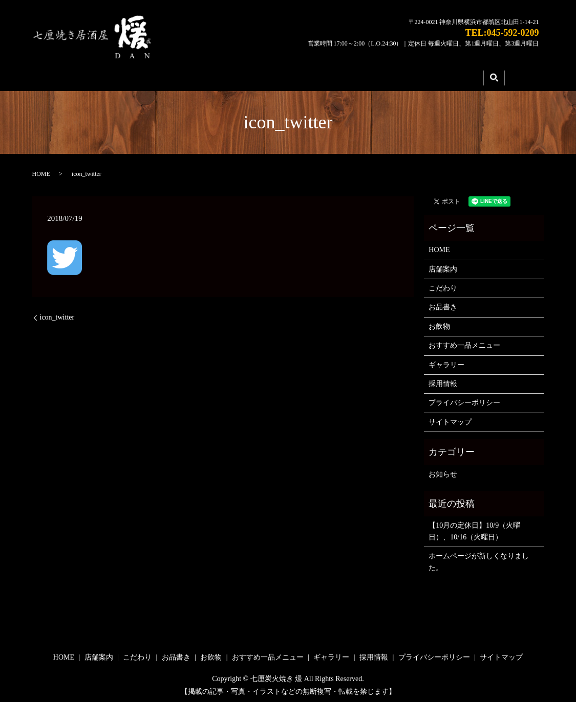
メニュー (312, 76)
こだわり (243, 76)
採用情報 (449, 76)
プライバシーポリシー (464, 399)
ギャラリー (380, 76)
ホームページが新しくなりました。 (479, 558)
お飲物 (439, 323)
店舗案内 (174, 76)
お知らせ (443, 470)
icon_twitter (57, 314)
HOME (106, 76)
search (494, 76)
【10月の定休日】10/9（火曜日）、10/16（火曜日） (474, 527)
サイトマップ (450, 418)
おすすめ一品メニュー (464, 342)
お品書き (443, 304)
